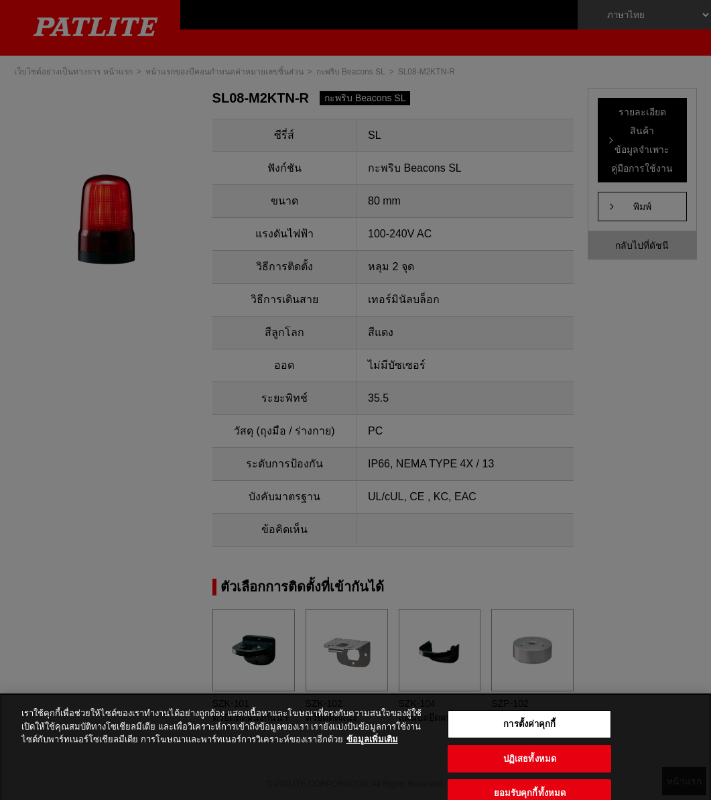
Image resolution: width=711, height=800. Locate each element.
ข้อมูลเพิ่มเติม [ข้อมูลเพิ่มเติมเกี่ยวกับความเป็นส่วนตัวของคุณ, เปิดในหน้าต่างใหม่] (372, 750)
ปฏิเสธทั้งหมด (529, 769)
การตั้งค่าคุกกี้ (529, 735)
